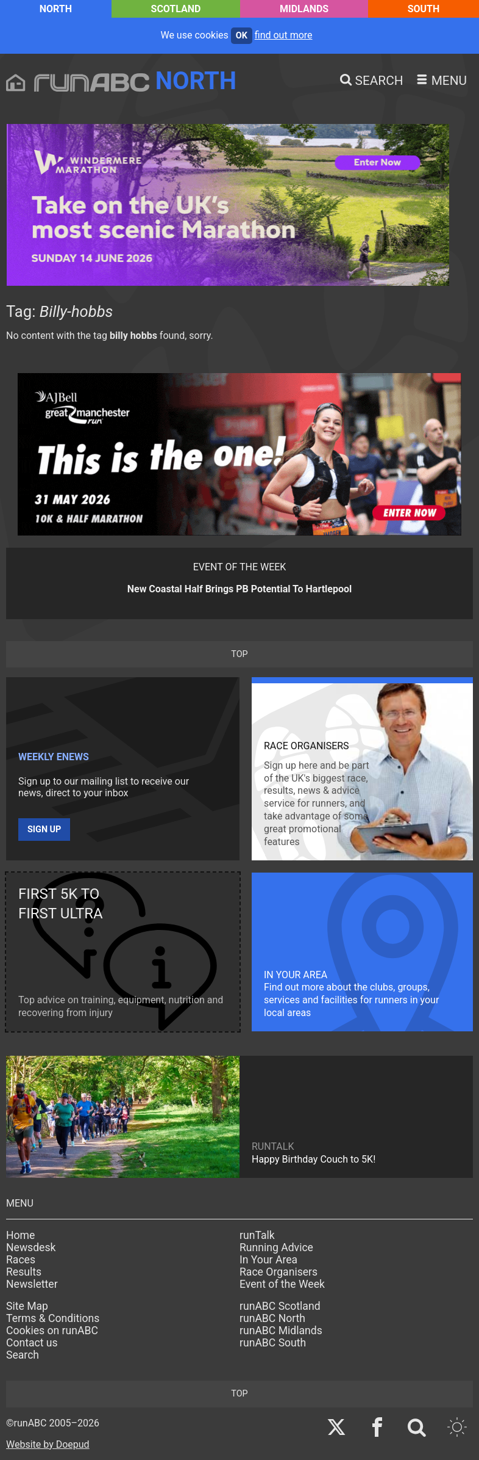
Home (20, 1235)
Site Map (27, 1306)
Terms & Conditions (52, 1318)
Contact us (32, 1343)
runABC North (272, 1318)
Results (23, 1272)
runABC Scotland (280, 1306)
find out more (284, 35)
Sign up (44, 829)
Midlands (304, 9)
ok (241, 36)
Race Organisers (279, 1272)
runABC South (273, 1343)
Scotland (176, 9)
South (424, 9)
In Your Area (268, 1260)
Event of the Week (282, 1284)
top (239, 654)
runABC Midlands (281, 1330)
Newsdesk (30, 1247)
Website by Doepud (48, 1444)
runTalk (257, 1235)
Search (22, 1355)
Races (20, 1260)
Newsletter (32, 1284)
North (56, 9)
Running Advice (276, 1247)
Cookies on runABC (52, 1330)
